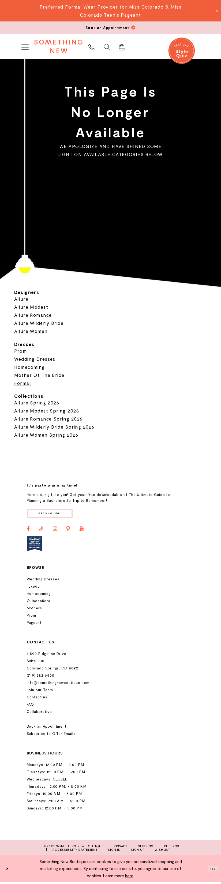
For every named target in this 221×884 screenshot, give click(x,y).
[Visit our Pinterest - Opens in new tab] (68, 531)
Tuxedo (33, 588)
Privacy (121, 848)
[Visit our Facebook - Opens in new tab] (28, 531)
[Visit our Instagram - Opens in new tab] (55, 531)
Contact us (37, 699)
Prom (20, 350)
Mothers (34, 610)
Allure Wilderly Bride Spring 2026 (54, 426)
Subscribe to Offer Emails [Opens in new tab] (51, 735)
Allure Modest (31, 307)
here (129, 877)
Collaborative (39, 713)
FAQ (30, 706)
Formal (22, 383)
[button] (25, 46)
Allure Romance (33, 315)
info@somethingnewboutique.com (58, 684)
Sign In (114, 851)
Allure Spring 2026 (36, 402)
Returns (171, 848)
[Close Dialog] (8, 870)
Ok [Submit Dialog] (212, 870)
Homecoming (29, 367)
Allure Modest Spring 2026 (46, 410)
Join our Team (40, 692)
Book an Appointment (47, 728)
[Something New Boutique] (58, 46)
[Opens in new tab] (35, 546)
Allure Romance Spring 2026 (48, 418)
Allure (21, 298)
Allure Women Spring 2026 (46, 434)
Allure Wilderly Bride (39, 323)
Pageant (34, 624)
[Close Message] (216, 10)
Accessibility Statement (75, 851)
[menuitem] (25, 46)
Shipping (145, 848)
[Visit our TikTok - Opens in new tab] (41, 531)
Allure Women (31, 331)
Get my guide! (56, 514)
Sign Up (138, 851)
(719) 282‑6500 (40, 677)
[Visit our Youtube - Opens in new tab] (82, 531)
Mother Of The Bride (39, 375)
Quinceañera (38, 603)
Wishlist (162, 851)
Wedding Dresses (34, 359)
